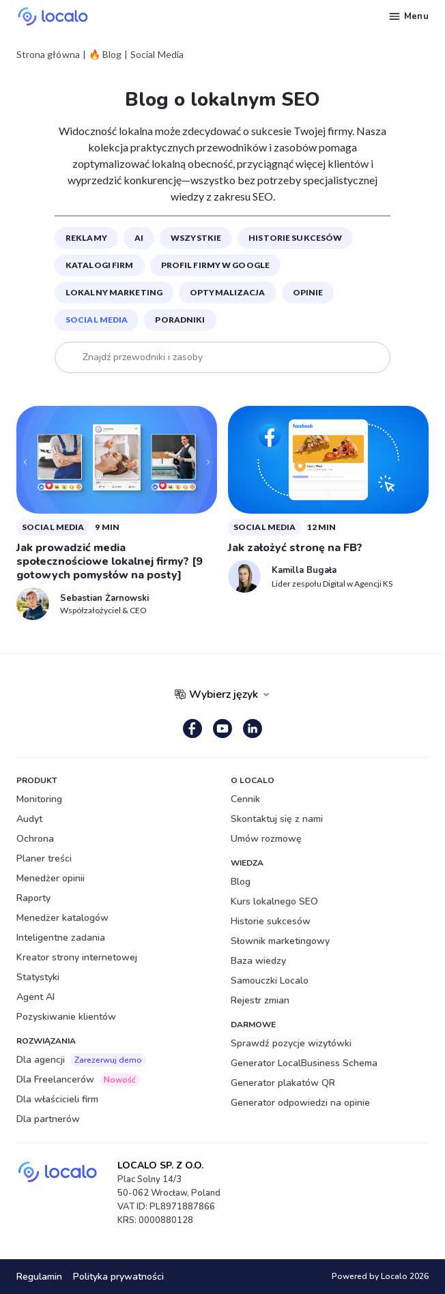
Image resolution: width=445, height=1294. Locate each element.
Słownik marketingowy (280, 941)
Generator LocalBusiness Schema (304, 1063)
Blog (240, 881)
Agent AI (35, 996)
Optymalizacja (227, 292)
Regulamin (39, 1276)
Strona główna (48, 54)
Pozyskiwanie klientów (66, 1016)
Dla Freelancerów (78, 1080)
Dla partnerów (48, 1119)
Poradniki (180, 319)
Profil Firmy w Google (215, 265)
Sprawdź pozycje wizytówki (291, 1043)
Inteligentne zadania (60, 937)
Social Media (97, 319)
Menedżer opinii (50, 878)
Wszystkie (196, 238)
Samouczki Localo (269, 980)
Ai (138, 238)
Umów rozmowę (266, 838)
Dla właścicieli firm (57, 1099)
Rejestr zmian (260, 1000)
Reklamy (86, 238)
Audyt (29, 818)
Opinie (308, 292)
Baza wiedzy (258, 960)
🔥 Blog (105, 54)
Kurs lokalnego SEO (274, 901)
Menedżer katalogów (62, 917)
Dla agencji (81, 1060)
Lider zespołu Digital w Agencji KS (332, 583)
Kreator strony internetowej (76, 957)
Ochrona (35, 838)
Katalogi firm (100, 265)
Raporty (33, 898)
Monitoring (39, 799)
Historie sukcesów (295, 238)
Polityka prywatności (118, 1276)
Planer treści (44, 858)
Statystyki (37, 977)
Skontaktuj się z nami (277, 818)
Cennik (245, 799)
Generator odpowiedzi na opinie (300, 1102)
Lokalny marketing (114, 292)
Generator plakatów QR (283, 1082)
